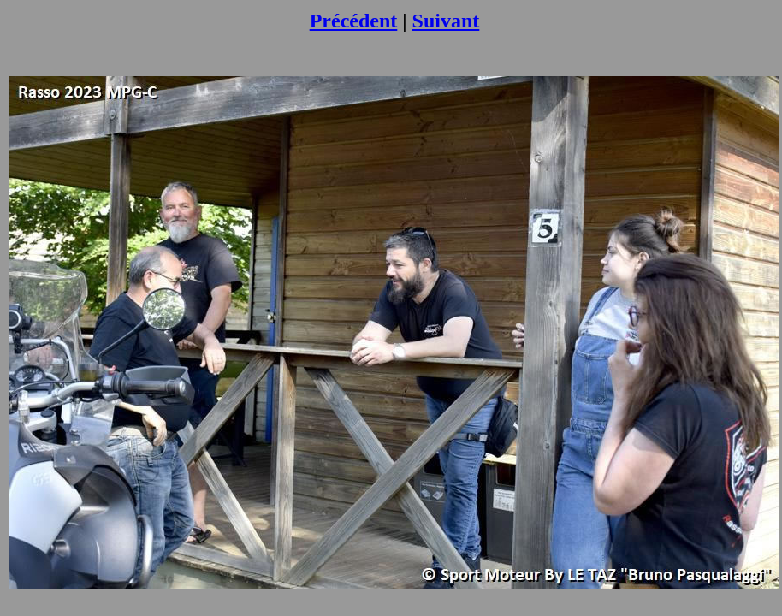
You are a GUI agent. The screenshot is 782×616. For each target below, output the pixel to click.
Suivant (446, 20)
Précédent (354, 20)
